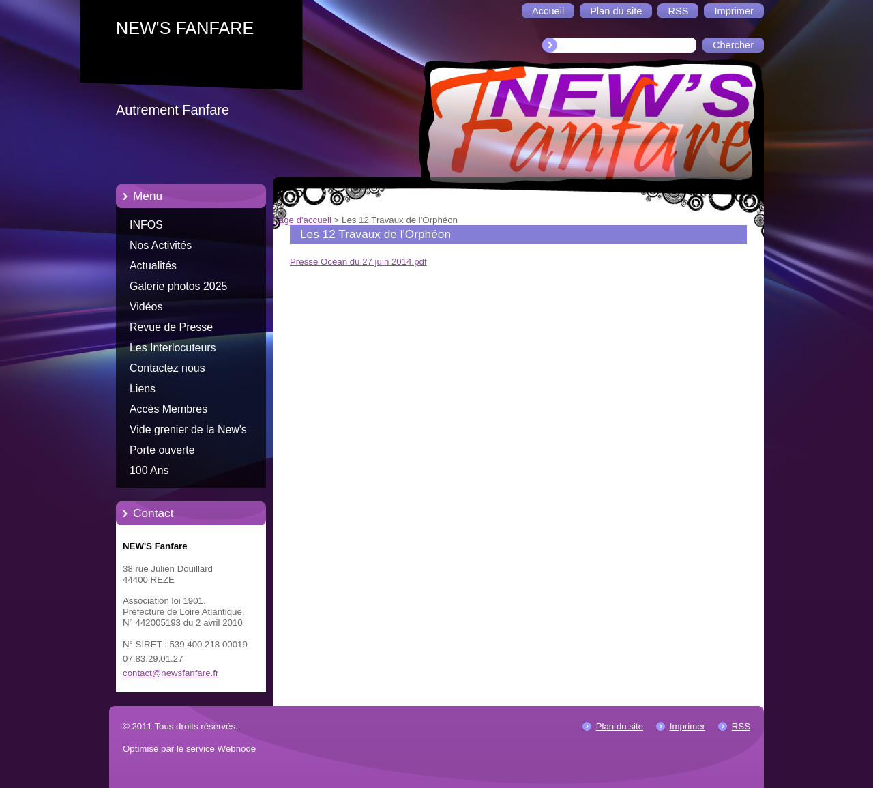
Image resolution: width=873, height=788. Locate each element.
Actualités (153, 266)
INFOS (146, 225)
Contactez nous (167, 368)
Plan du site (619, 726)
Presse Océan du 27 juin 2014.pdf (358, 262)
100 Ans (149, 470)
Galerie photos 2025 (178, 286)
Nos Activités (161, 245)
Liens (143, 388)
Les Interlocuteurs (173, 347)
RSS (741, 726)
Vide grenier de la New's (188, 429)
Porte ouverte (162, 450)
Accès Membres (168, 409)
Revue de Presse (171, 327)
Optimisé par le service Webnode (189, 749)
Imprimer (687, 726)
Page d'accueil (302, 220)
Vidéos (146, 306)
